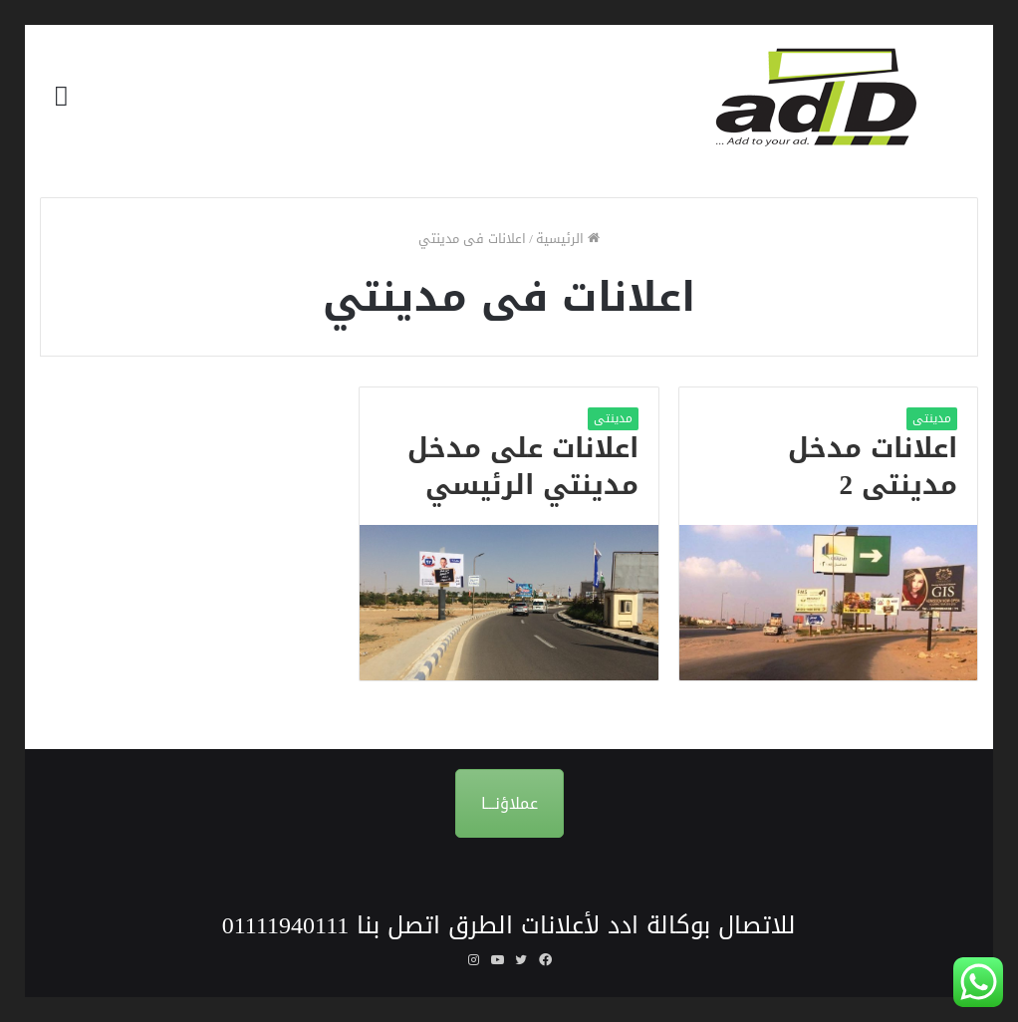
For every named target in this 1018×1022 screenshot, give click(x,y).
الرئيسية (568, 238)
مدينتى (931, 418)
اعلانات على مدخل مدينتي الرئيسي (522, 467)
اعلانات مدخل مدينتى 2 (872, 467)
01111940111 (286, 925)
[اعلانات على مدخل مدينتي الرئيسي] (508, 602)
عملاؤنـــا (509, 803)
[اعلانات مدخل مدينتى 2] (828, 602)
